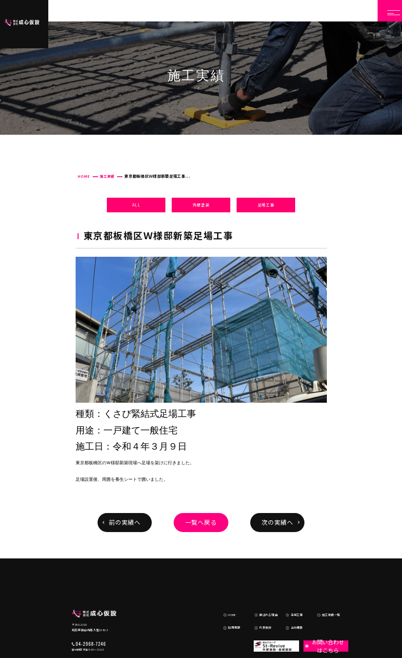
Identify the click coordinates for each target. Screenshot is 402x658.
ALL (136, 204)
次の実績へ (277, 522)
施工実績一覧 (324, 580)
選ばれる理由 (261, 580)
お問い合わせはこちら (321, 606)
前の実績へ (125, 522)
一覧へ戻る (201, 522)
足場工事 (266, 204)
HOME (84, 176)
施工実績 (107, 176)
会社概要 (289, 589)
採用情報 (227, 589)
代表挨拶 (258, 589)
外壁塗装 (201, 204)
